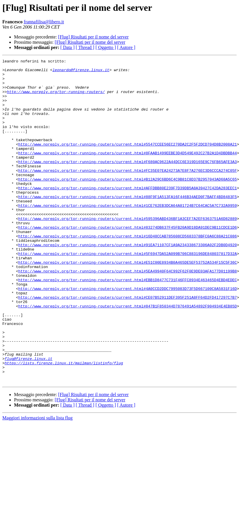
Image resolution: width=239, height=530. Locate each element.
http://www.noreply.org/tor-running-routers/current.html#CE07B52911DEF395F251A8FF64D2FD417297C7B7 (127, 345)
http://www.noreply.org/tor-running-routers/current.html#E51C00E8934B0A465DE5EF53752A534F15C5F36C (127, 303)
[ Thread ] (85, 47)
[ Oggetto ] (105, 47)
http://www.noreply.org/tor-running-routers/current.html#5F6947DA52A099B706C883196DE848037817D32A (127, 292)
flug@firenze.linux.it (29, 418)
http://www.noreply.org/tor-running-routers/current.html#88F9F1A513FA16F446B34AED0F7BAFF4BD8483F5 (127, 224)
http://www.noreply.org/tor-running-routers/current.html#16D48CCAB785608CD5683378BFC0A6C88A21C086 (127, 271)
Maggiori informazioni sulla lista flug (37, 482)
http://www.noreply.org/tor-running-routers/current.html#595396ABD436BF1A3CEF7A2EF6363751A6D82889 (127, 250)
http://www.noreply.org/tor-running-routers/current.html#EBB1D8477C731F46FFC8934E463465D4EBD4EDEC (127, 324)
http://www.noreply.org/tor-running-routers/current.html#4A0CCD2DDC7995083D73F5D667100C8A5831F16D (127, 334)
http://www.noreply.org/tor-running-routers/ (56, 98)
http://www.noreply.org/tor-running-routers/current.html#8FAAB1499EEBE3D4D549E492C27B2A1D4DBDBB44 (127, 172)
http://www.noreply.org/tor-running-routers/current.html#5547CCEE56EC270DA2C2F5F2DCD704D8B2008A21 (127, 161)
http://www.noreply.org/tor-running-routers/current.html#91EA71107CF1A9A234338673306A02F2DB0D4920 (127, 282)
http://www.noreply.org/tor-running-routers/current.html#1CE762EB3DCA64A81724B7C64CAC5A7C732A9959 (127, 235)
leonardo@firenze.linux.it (81, 72)
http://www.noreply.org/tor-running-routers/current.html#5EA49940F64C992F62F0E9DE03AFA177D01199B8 (127, 313)
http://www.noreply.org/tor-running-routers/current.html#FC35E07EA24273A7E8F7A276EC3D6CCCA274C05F (127, 193)
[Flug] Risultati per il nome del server (93, 36)
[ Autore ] (126, 47)
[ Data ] (67, 47)
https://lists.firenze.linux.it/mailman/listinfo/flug (64, 424)
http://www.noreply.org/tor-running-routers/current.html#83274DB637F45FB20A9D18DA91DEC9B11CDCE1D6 (127, 261)
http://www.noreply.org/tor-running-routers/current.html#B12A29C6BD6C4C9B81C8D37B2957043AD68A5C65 (127, 203)
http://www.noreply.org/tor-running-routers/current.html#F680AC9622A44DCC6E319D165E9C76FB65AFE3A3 (127, 182)
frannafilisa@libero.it (44, 21)
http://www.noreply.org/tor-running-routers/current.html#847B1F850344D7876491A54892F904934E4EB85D (127, 355)
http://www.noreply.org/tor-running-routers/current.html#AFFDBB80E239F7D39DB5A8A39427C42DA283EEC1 (127, 214)
